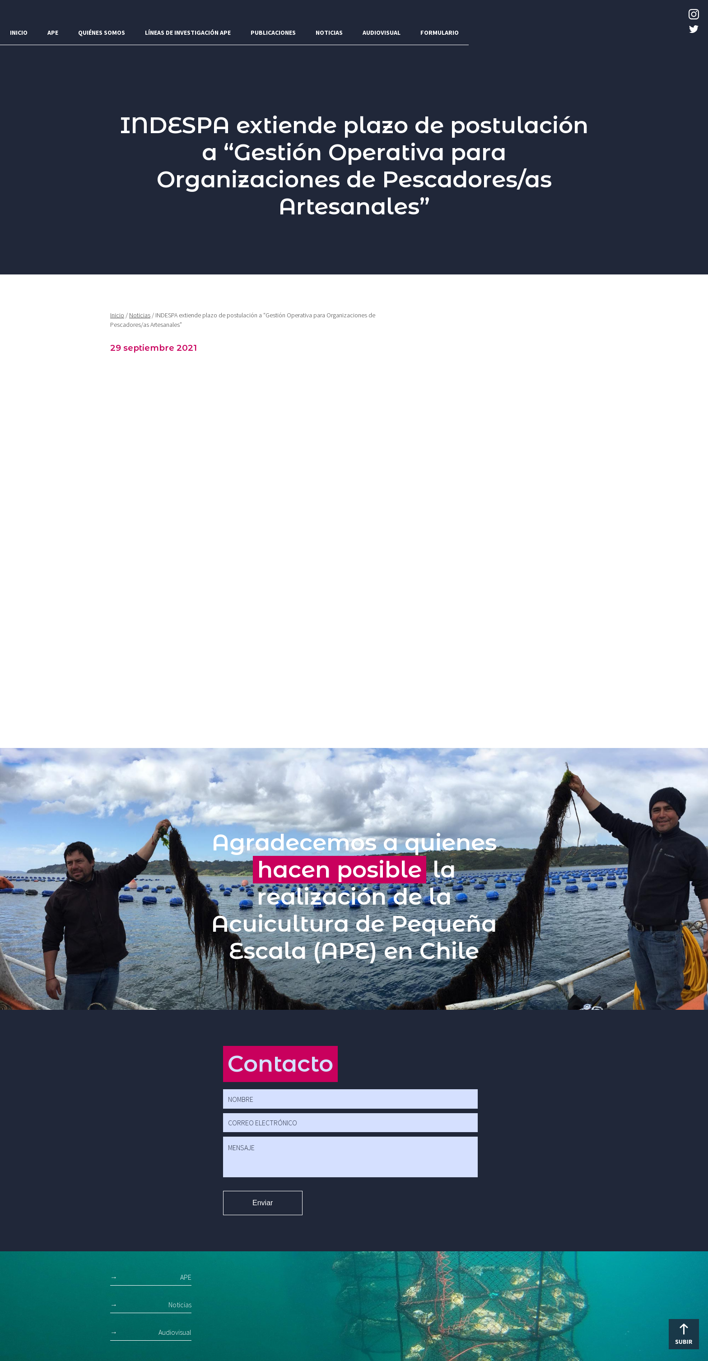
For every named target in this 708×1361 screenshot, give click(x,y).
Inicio (19, 32)
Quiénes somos (101, 32)
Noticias (329, 32)
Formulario (439, 32)
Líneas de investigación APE (188, 32)
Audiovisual (382, 32)
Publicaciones (273, 32)
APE (52, 32)
